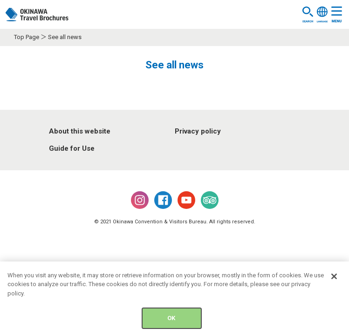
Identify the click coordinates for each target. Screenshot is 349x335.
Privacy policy (198, 131)
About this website (79, 131)
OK (171, 319)
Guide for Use (72, 148)
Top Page (26, 37)
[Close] (334, 278)
